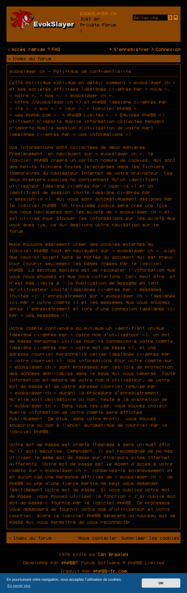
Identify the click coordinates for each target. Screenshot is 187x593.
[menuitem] (53, 49)
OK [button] (161, 583)
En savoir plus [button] (19, 586)
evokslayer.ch (98, 13)
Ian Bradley (113, 554)
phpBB (68, 562)
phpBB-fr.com (110, 571)
